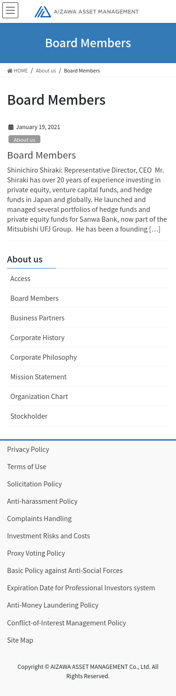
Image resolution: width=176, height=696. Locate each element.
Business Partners (37, 317)
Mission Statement (38, 376)
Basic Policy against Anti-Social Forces (64, 570)
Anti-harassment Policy (42, 501)
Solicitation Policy (34, 483)
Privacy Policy (28, 449)
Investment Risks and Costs (48, 535)
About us (24, 139)
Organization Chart (39, 396)
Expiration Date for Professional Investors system (81, 587)
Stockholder (28, 415)
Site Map (20, 640)
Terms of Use (26, 466)
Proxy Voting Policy (36, 553)
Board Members (41, 154)
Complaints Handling (39, 518)
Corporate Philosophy (43, 357)
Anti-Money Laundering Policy (53, 604)
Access (20, 278)
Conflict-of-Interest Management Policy (66, 622)
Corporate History (37, 337)
